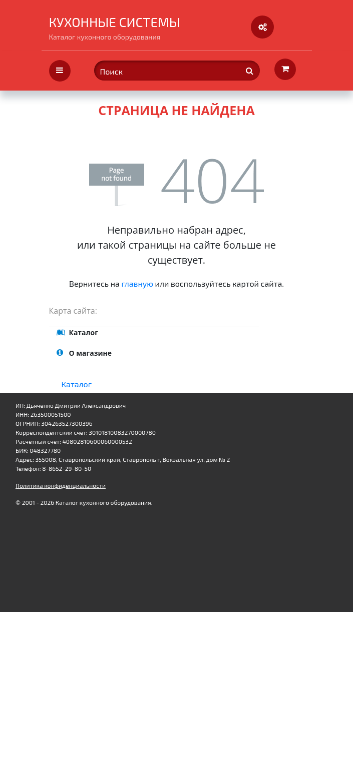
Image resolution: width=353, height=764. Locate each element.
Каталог (77, 384)
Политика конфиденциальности (61, 485)
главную (137, 283)
